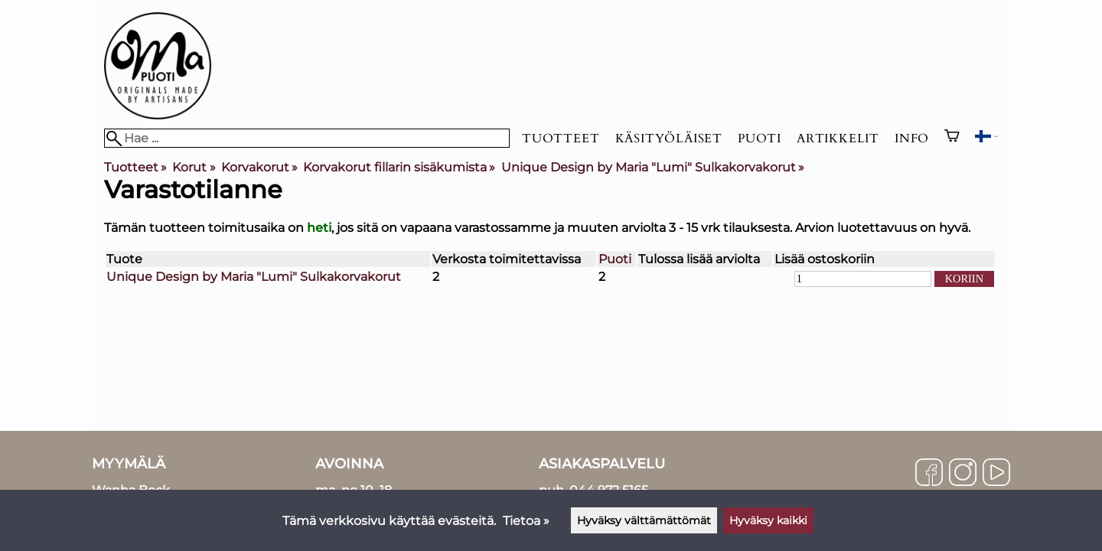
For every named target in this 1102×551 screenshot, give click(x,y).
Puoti (759, 138)
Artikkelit (838, 138)
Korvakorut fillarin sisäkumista (399, 167)
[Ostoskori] (952, 137)
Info (912, 138)
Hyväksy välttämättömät (644, 520)
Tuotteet (560, 138)
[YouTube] (996, 473)
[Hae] (307, 138)
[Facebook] (929, 473)
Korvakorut (259, 167)
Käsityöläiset (668, 138)
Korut (193, 167)
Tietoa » (526, 521)
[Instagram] (962, 473)
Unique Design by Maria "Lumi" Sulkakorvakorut (652, 167)
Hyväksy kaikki (768, 520)
